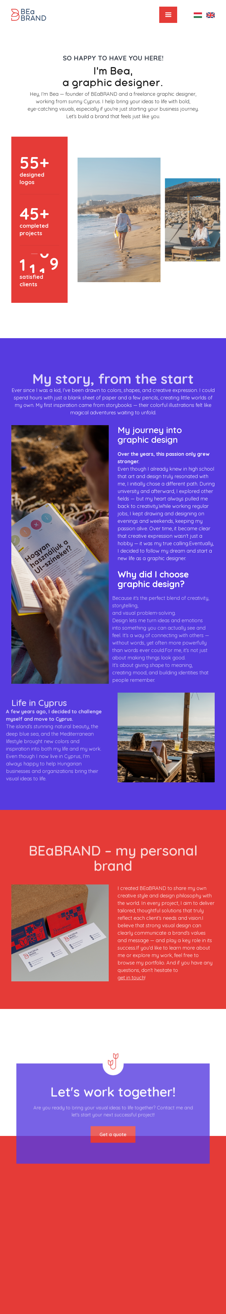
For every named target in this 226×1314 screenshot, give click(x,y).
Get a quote (113, 1130)
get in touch (131, 977)
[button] (168, 15)
